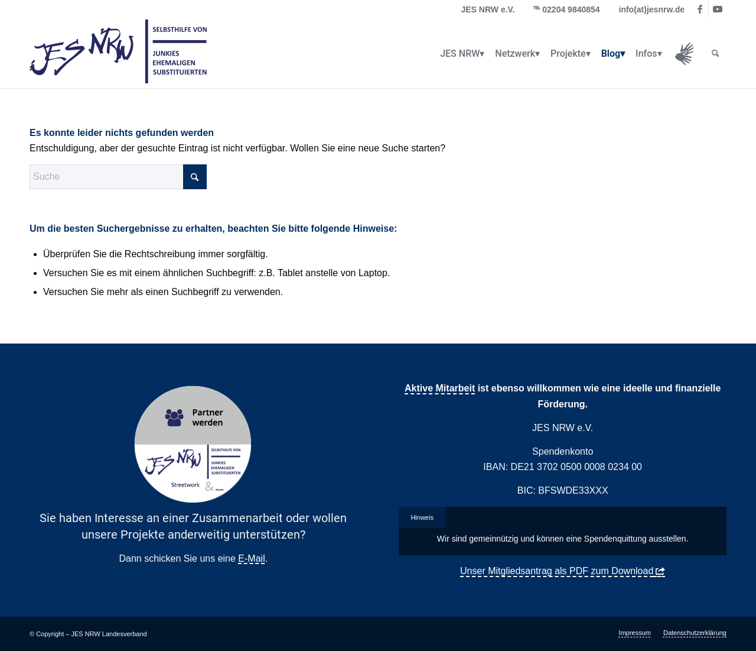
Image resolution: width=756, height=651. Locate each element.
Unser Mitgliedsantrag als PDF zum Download (556, 571)
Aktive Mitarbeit (440, 388)
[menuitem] (459, 54)
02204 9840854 (570, 9)
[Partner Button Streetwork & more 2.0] (193, 445)
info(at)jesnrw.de (652, 9)
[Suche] (715, 54)
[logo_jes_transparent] (118, 54)
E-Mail (251, 558)
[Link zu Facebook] (699, 9)
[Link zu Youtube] (717, 9)
